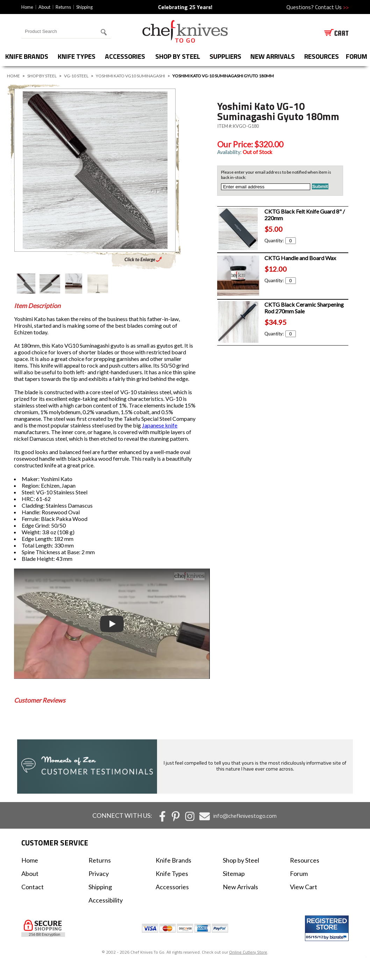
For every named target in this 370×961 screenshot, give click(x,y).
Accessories (125, 56)
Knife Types (76, 56)
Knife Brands (26, 56)
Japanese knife (159, 425)
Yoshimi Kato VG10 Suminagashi (131, 75)
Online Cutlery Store (248, 952)
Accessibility (105, 900)
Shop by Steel (177, 56)
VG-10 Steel (76, 75)
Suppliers (225, 56)
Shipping (84, 7)
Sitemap (234, 873)
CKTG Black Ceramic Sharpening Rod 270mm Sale (304, 307)
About (44, 7)
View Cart (303, 887)
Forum (299, 873)
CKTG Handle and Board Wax (300, 258)
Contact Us (332, 7)
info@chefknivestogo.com (245, 816)
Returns (63, 7)
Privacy (98, 873)
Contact (32, 887)
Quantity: (280, 240)
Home (27, 7)
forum (356, 56)
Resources (321, 56)
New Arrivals (272, 56)
